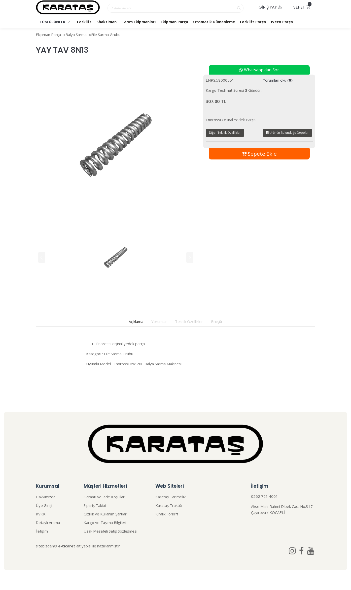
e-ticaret (66, 545)
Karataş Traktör (169, 505)
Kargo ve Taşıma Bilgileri (105, 522)
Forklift (84, 21)
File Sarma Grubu (105, 34)
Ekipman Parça (174, 21)
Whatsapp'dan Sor (259, 70)
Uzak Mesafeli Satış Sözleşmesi (110, 531)
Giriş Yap (270, 7)
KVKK (41, 513)
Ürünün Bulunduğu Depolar (287, 132)
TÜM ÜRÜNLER (55, 21)
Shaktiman (106, 21)
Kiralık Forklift (166, 513)
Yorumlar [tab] (159, 321)
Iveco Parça (282, 21)
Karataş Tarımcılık (170, 496)
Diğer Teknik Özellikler (225, 132)
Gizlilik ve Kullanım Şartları (105, 513)
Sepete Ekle (259, 153)
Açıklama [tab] (136, 321)
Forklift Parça (253, 21)
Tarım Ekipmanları (139, 21)
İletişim (42, 531)
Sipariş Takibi (95, 505)
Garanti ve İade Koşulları (104, 496)
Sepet (302, 6)
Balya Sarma (76, 34)
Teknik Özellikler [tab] (189, 321)
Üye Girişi (44, 505)
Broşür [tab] (217, 321)
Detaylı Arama (48, 522)
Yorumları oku (278, 80)
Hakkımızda (45, 496)
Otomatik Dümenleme (214, 21)
